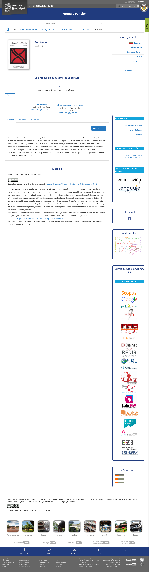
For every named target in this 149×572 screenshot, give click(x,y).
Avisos (139, 57)
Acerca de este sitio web (113, 564)
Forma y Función (74, 14)
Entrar (103, 23)
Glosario (58, 566)
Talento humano (23, 559)
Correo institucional (44, 559)
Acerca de (137, 61)
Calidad (4, 566)
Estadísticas (22, 120)
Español (135, 43)
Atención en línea (61, 562)
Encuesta (41, 564)
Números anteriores (66, 30)
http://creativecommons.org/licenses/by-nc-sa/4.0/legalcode (41, 219)
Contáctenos (59, 564)
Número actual (136, 47)
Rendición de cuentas (8, 562)
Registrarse (50, 23)
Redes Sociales (43, 560)
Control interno (23, 564)
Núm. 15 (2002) (84, 30)
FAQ (57, 560)
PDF (11, 95)
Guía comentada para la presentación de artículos (132, 156)
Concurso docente (24, 562)
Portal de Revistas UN (28, 30)
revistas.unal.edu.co (42, 6)
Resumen (10, 120)
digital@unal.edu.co (114, 562)
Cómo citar (35, 120)
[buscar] (131, 6)
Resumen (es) (98, 128)
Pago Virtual (5, 564)
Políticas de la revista (133, 125)
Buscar (128, 70)
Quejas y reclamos (44, 562)
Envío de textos (136, 130)
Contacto (138, 135)
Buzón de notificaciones (25, 566)
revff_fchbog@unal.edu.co (41, 110)
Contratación (5, 560)
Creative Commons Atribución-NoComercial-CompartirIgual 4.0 (71, 184)
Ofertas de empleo (24, 560)
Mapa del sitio (60, 559)
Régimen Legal (6, 559)
